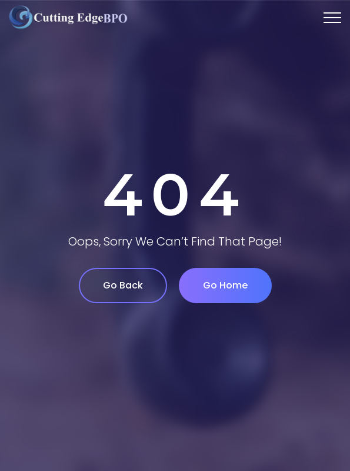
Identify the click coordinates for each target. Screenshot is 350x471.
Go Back (123, 285)
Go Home (225, 285)
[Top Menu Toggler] (332, 17)
